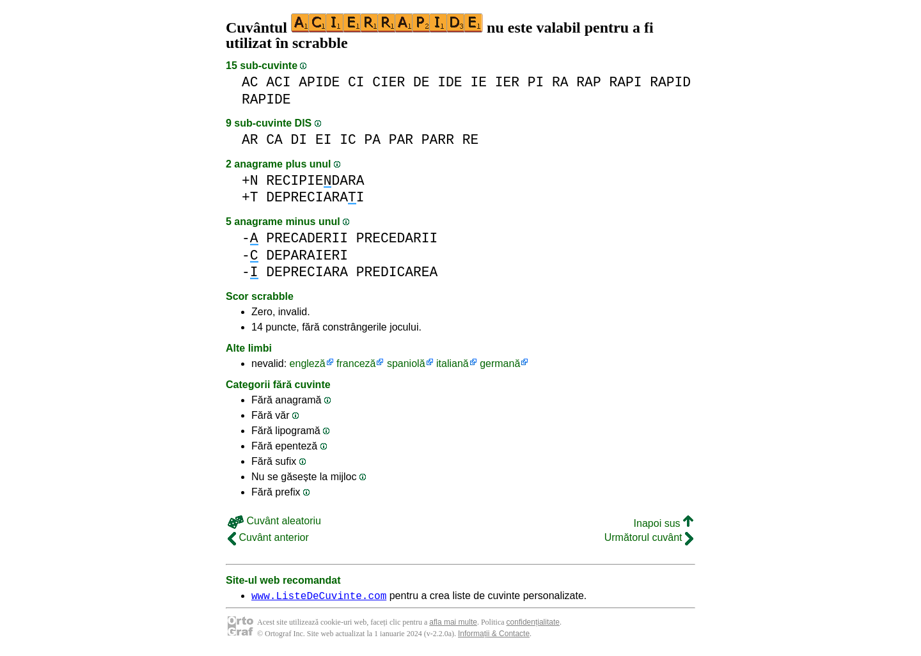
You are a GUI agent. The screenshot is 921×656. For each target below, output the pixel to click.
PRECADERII (307, 238)
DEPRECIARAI (315, 197)
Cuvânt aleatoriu (274, 520)
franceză (355, 363)
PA (372, 139)
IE (478, 82)
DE (421, 82)
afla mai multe (453, 624)
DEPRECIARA (307, 272)
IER (507, 82)
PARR (437, 139)
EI (323, 139)
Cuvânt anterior (268, 537)
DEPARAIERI (307, 255)
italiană (452, 363)
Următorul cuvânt (648, 537)
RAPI (625, 82)
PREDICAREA (397, 272)
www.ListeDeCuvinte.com (318, 597)
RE (470, 139)
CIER (388, 82)
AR (250, 139)
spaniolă (406, 363)
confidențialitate (533, 624)
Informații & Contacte (494, 635)
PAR (401, 139)
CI (356, 82)
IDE (449, 82)
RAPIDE (266, 99)
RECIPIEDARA (315, 180)
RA (560, 82)
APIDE (319, 82)
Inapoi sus (663, 523)
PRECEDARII (397, 238)
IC (348, 139)
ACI (278, 82)
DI (299, 139)
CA (274, 139)
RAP (588, 82)
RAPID (670, 82)
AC (250, 82)
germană (500, 363)
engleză (308, 363)
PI (536, 82)
